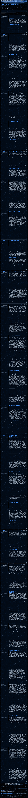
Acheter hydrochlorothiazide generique (15, 42)
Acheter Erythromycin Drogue (14, 471)
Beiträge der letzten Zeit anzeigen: (12, 783)
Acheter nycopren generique (13, 320)
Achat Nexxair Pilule (13, 54)
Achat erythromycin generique (13, 486)
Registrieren (6, 0)
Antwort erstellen (3, 13)
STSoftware (14, 796)
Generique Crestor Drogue (14, 151)
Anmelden (10, 0)
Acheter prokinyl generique (13, 549)
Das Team (6, 793)
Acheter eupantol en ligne (13, 287)
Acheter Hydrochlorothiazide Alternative (10, 4)
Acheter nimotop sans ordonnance (14, 420)
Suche (3, 0)
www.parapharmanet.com (13, 298)
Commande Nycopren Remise (14, 335)
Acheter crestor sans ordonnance (14, 168)
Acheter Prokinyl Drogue (13, 502)
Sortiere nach (10, 784)
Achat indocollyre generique (13, 257)
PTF (17, 796)
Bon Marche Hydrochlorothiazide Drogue (14, 35)
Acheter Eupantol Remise (14, 271)
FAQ (1, 0)
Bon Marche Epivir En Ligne (14, 370)
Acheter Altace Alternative (14, 180)
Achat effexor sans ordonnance (14, 106)
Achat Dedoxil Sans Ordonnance (12, 592)
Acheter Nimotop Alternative (14, 405)
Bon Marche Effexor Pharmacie (15, 91)
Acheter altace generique (13, 200)
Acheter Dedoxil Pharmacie (14, 564)
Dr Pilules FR (4, 15)
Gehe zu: (16, 788)
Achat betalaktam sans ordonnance (14, 732)
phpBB (10, 795)
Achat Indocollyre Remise (14, 240)
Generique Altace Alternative (14, 211)
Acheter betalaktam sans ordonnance (14, 702)
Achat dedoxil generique (12, 579)
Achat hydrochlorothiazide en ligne (14, 24)
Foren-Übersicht (3, 793)
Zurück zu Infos (3, 788)
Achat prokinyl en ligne (12, 520)
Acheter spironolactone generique (14, 638)
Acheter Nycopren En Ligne (14, 304)
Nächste (26, 783)
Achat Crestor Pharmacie (13, 121)
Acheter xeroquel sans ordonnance (14, 766)
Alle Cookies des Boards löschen (11, 793)
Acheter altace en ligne (12, 227)
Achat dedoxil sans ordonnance (14, 611)
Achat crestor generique (12, 139)
